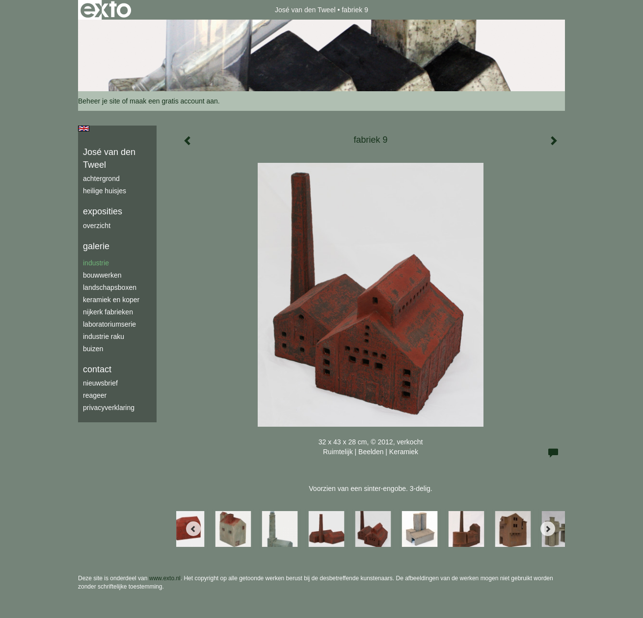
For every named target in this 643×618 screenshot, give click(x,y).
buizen (93, 349)
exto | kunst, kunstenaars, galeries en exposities (106, 10)
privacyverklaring (108, 408)
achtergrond (101, 178)
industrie (96, 263)
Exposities (102, 211)
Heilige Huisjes (104, 191)
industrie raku (103, 336)
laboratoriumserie (109, 324)
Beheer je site (99, 101)
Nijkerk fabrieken (108, 312)
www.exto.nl (165, 578)
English (83, 128)
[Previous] (193, 528)
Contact (97, 369)
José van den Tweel (305, 10)
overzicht (96, 226)
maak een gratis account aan (174, 101)
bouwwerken (102, 275)
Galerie (96, 246)
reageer (95, 395)
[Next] (547, 528)
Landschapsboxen (109, 287)
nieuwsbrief (100, 383)
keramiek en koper (111, 300)
